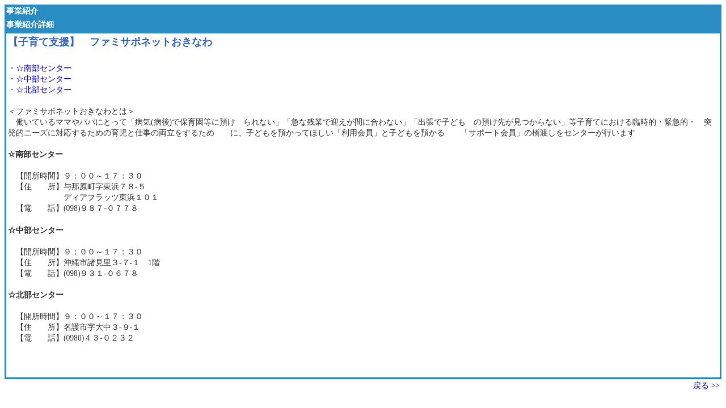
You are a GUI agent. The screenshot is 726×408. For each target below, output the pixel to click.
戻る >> (706, 385)
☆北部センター (43, 90)
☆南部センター (43, 68)
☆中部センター (43, 79)
